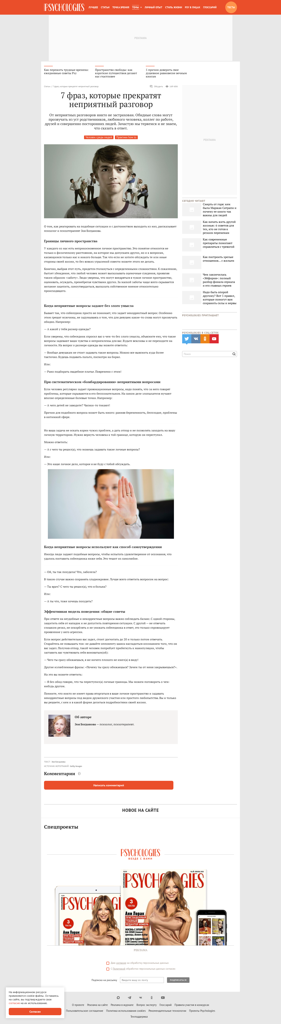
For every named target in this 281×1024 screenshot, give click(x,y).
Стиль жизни (173, 7)
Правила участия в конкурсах (191, 1005)
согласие (121, 963)
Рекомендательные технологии (167, 1011)
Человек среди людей (99, 138)
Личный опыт (153, 7)
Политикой (119, 969)
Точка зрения (120, 7)
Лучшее (93, 7)
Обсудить (156, 87)
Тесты (231, 7)
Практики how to (126, 138)
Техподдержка (139, 1017)
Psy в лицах (192, 7)
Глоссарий (210, 7)
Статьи (105, 7)
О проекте (78, 1005)
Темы (135, 7)
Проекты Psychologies (202, 1011)
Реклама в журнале (122, 1005)
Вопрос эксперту (146, 1005)
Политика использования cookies (126, 1011)
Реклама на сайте (97, 1005)
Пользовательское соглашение (84, 1011)
